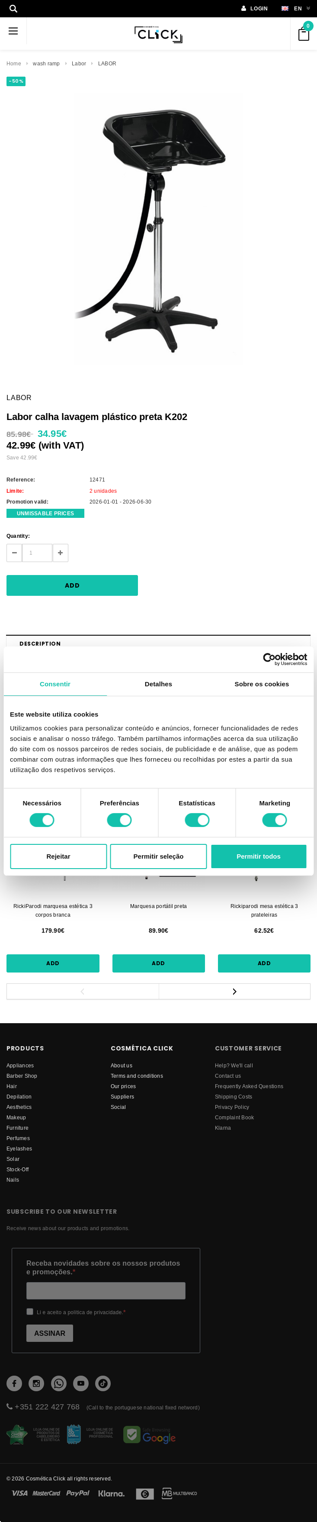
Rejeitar (58, 856)
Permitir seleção (159, 856)
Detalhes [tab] (158, 683)
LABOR (107, 63)
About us (121, 1065)
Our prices (123, 1086)
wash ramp (46, 63)
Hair (11, 1086)
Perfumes (18, 1138)
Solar (12, 1159)
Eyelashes (19, 1148)
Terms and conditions (137, 1076)
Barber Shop (22, 1076)
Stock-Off (17, 1169)
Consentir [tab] (55, 683)
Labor (79, 63)
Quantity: (18, 536)
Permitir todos (259, 856)
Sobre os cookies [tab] (262, 683)
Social (118, 1107)
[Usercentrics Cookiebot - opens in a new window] (269, 659)
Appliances (20, 1065)
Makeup (16, 1117)
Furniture (17, 1128)
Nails (12, 1179)
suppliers (122, 1096)
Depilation (19, 1096)
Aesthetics (19, 1107)
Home (13, 63)
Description (40, 643)
